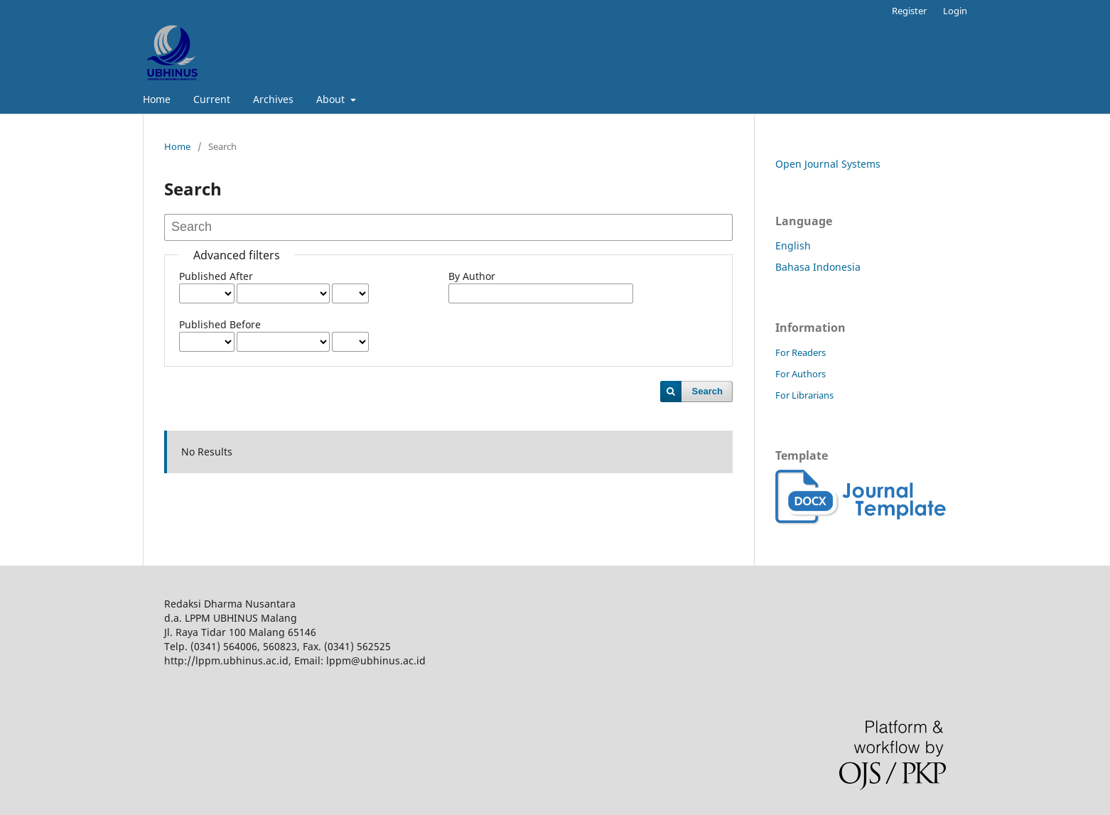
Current (211, 99)
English (793, 245)
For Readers (800, 352)
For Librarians (804, 395)
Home (157, 99)
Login (955, 10)
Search (707, 391)
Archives (273, 99)
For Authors (800, 373)
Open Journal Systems (827, 164)
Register (909, 10)
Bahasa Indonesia (818, 267)
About (331, 99)
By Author (471, 276)
